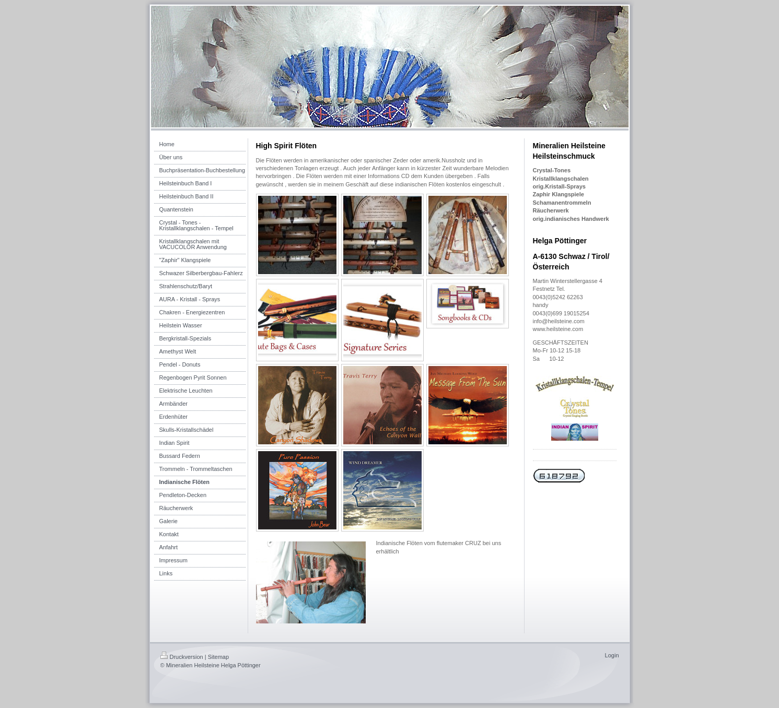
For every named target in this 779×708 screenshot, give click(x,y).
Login (612, 655)
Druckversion (181, 657)
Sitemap (218, 657)
